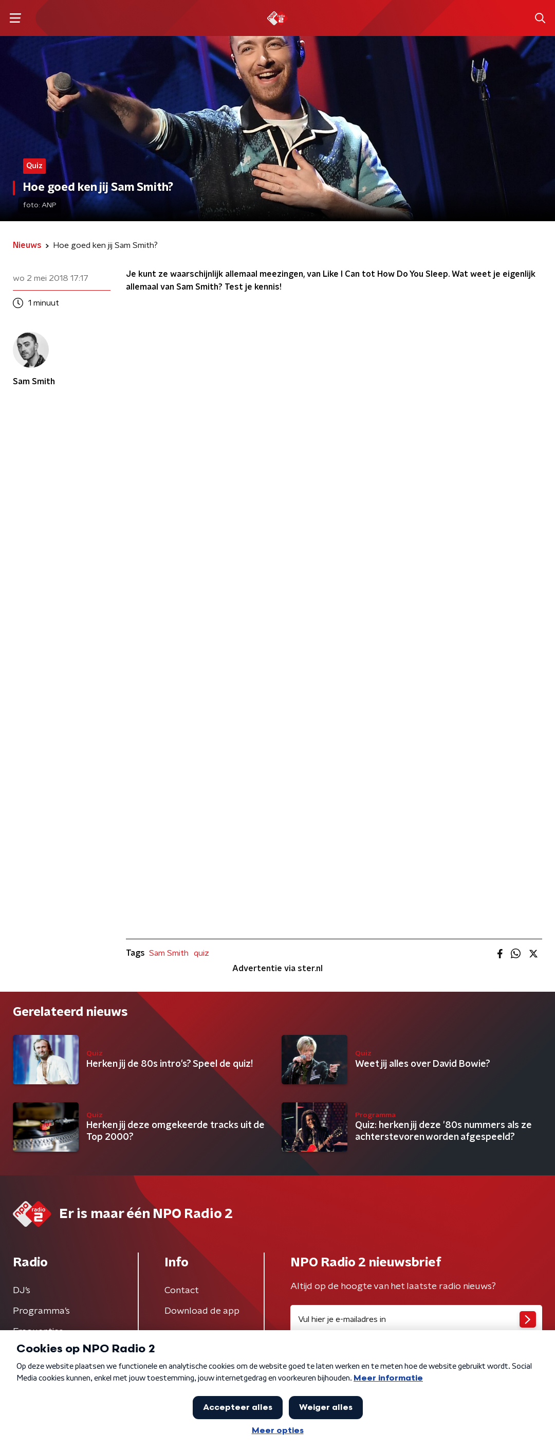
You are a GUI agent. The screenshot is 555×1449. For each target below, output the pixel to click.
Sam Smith (169, 953)
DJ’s (21, 1290)
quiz (201, 953)
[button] (15, 18)
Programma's (41, 1311)
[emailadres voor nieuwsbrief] (416, 1319)
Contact (181, 1290)
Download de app (201, 1311)
